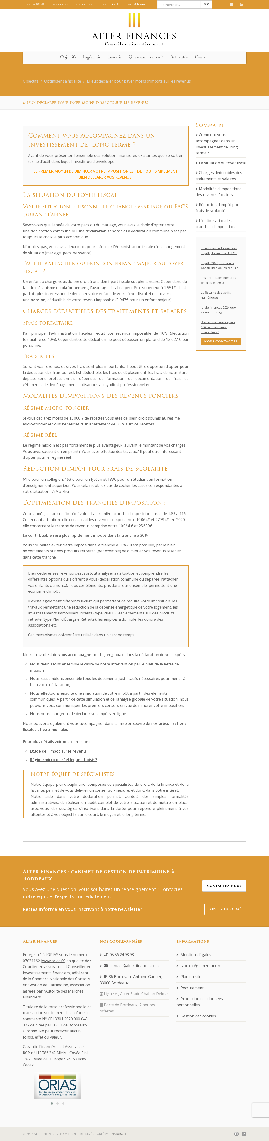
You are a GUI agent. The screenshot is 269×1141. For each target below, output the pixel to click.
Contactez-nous (224, 885)
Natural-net (121, 1134)
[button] (52, 1103)
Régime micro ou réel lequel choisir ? (63, 759)
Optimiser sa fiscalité (62, 81)
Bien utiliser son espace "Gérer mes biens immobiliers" (218, 327)
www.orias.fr (53, 960)
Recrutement (190, 987)
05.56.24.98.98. (117, 954)
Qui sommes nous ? (146, 57)
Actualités (179, 57)
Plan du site (188, 976)
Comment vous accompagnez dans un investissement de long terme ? (217, 144)
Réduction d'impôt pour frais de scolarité (218, 207)
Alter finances (134, 27)
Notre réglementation (198, 965)
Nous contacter (221, 341)
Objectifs (68, 57)
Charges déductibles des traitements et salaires (219, 175)
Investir (115, 57)
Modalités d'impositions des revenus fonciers (218, 192)
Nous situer (83, 4)
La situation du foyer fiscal (221, 163)
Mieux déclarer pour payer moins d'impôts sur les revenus (139, 81)
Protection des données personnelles (199, 1001)
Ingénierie (92, 57)
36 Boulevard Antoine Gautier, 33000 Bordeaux (131, 979)
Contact (202, 57)
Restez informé (225, 909)
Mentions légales (193, 954)
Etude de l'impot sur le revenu (58, 751)
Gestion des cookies (196, 1016)
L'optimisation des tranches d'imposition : (216, 223)
